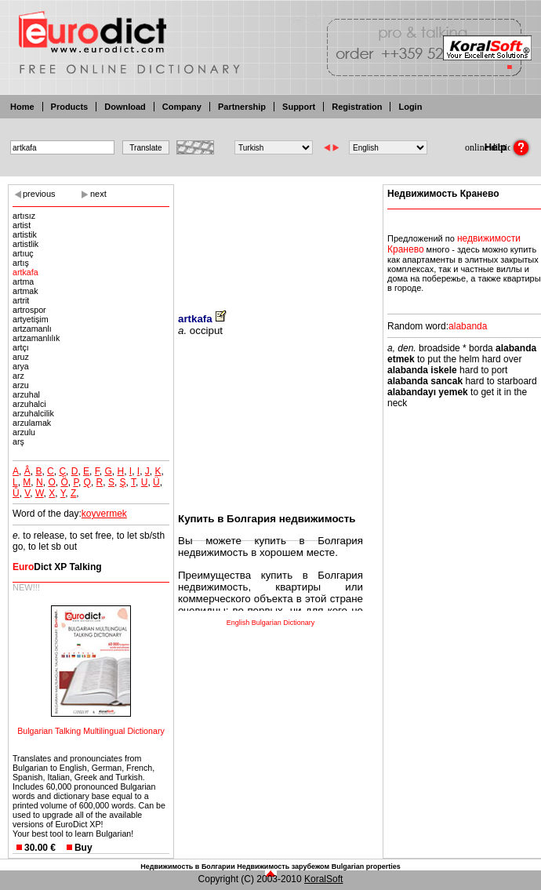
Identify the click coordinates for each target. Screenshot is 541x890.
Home (22, 106)
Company (182, 106)
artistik (25, 234)
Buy (83, 847)
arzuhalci (29, 404)
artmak (25, 291)
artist (22, 225)
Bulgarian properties (366, 866)
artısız (24, 215)
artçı (21, 347)
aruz (21, 356)
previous (39, 193)
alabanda (467, 326)
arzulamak (32, 422)
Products (70, 106)
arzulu (24, 432)
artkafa (25, 272)
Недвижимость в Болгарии (187, 866)
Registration (357, 106)
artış (21, 262)
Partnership (242, 106)
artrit (21, 300)
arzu (21, 385)
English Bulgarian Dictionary (271, 623)
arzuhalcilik (33, 413)
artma (23, 281)
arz (18, 375)
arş (18, 441)
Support (298, 106)
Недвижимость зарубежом (283, 866)
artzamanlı (32, 328)
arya (21, 366)
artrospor (29, 309)
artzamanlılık (36, 338)
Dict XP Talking (57, 566)
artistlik (25, 244)
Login (410, 106)
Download (125, 106)
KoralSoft (323, 879)
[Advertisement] (270, 237)
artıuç (23, 253)
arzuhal (26, 394)
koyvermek (104, 513)
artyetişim (31, 319)
